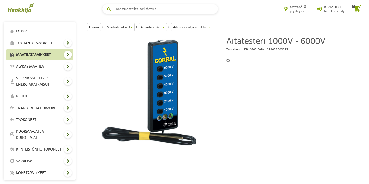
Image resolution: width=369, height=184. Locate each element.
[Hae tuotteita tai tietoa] (160, 9)
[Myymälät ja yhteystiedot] (297, 9)
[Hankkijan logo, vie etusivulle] (22, 8)
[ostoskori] (356, 9)
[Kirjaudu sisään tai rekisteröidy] (330, 9)
